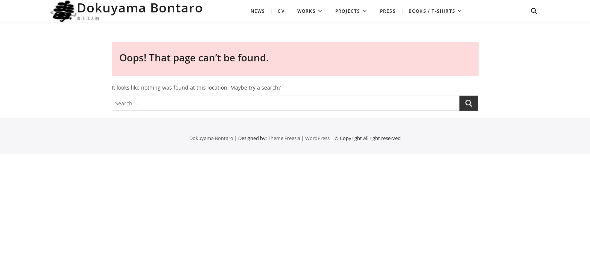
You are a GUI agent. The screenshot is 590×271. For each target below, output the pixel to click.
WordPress (317, 138)
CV (281, 11)
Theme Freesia (284, 138)
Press (388, 11)
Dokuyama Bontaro (140, 7)
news (258, 11)
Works (306, 11)
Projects (347, 11)
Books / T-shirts (432, 11)
